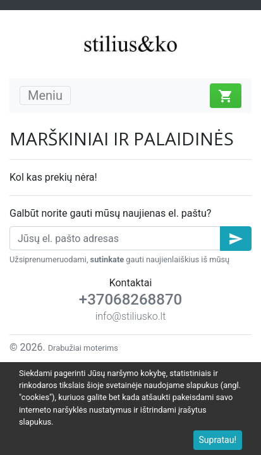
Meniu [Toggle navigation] (45, 95)
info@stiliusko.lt (130, 316)
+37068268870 (130, 299)
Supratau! (218, 440)
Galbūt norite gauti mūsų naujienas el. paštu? (110, 213)
